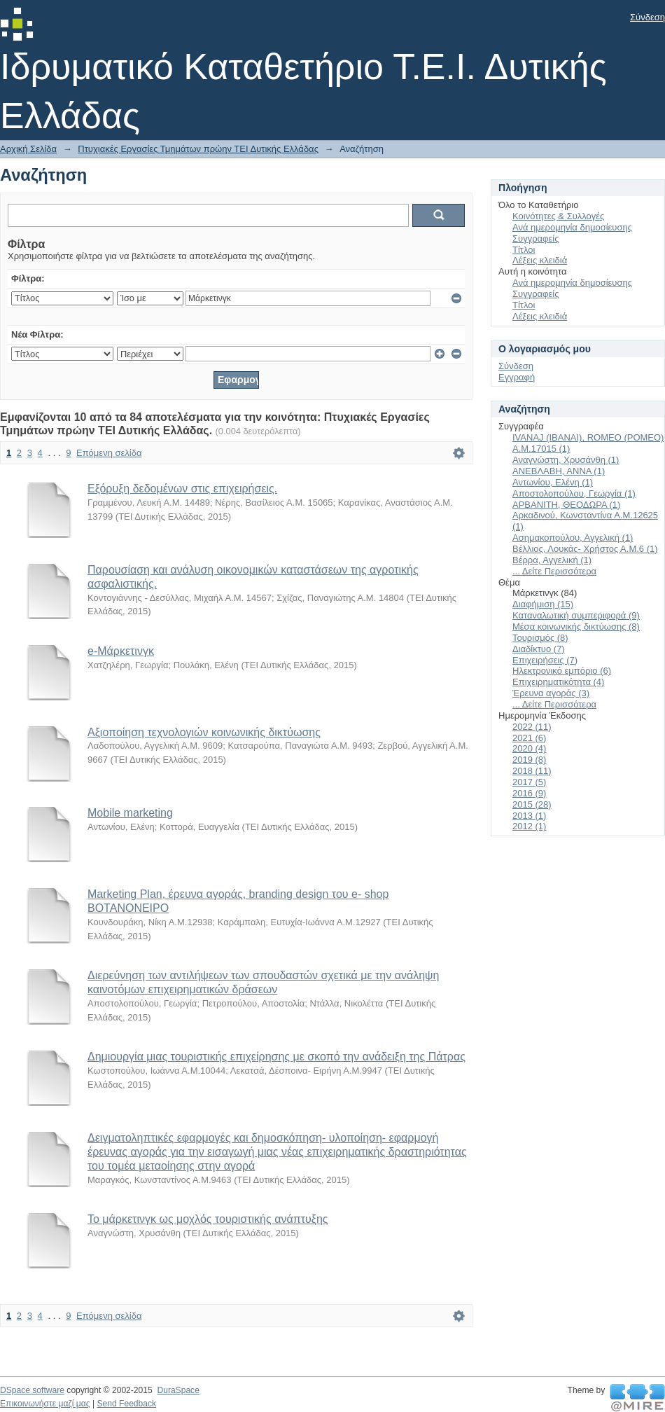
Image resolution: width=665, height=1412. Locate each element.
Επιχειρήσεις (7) (545, 660)
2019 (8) (529, 759)
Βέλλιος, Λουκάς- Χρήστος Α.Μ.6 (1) (585, 549)
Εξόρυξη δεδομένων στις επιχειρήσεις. (182, 488)
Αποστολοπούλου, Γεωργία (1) (574, 493)
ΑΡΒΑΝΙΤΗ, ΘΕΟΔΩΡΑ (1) (566, 504)
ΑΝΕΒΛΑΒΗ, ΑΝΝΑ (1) (558, 471)
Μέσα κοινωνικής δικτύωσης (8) (576, 626)
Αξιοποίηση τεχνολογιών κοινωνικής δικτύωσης (204, 732)
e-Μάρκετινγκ (121, 651)
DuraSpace (178, 1390)
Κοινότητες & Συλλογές (558, 216)
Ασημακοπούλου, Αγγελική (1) (572, 537)
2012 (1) (529, 826)
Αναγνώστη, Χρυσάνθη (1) (565, 460)
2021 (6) (529, 738)
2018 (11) (532, 771)
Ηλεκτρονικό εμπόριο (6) (561, 670)
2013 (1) (529, 815)
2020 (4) (529, 748)
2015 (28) (532, 804)
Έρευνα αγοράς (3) (550, 693)
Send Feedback (126, 1403)
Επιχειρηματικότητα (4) (558, 682)
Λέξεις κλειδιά (539, 260)
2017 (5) (529, 782)
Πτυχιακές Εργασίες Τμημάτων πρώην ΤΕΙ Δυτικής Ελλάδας (198, 149)
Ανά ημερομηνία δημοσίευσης (572, 227)
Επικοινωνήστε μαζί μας (45, 1403)
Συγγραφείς (535, 238)
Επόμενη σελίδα (108, 453)
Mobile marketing (130, 813)
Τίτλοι (523, 249)
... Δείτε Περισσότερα (554, 571)
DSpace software (32, 1390)
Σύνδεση (647, 17)
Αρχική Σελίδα (28, 149)
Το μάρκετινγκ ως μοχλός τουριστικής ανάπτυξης (208, 1219)
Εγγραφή (516, 377)
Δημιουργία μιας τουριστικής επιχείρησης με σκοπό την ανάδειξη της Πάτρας (276, 1057)
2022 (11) (532, 726)
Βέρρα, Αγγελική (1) (552, 560)
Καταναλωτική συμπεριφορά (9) (576, 615)
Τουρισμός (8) (540, 637)
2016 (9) (529, 793)
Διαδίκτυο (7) (538, 649)
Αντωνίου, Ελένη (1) (552, 482)
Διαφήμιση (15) (542, 604)
